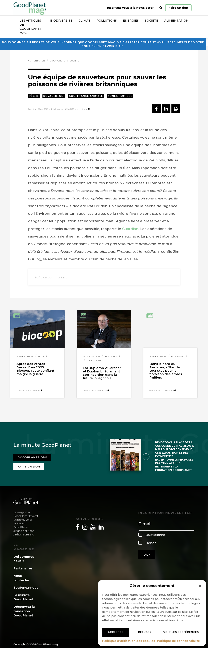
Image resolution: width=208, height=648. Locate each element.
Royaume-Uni (54, 95)
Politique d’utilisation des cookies (128, 641)
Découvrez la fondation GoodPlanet (24, 611)
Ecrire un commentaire (50, 277)
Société (151, 20)
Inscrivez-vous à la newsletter (130, 8)
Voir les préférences (181, 632)
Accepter (116, 632)
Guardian (130, 229)
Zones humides (119, 95)
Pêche (34, 95)
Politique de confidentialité (178, 641)
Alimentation (176, 20)
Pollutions (106, 20)
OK (146, 554)
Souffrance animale (86, 95)
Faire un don (178, 8)
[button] (200, 586)
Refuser (145, 632)
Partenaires (23, 568)
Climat (84, 20)
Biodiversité (61, 20)
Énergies (131, 20)
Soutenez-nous (25, 587)
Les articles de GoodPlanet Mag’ (31, 27)
